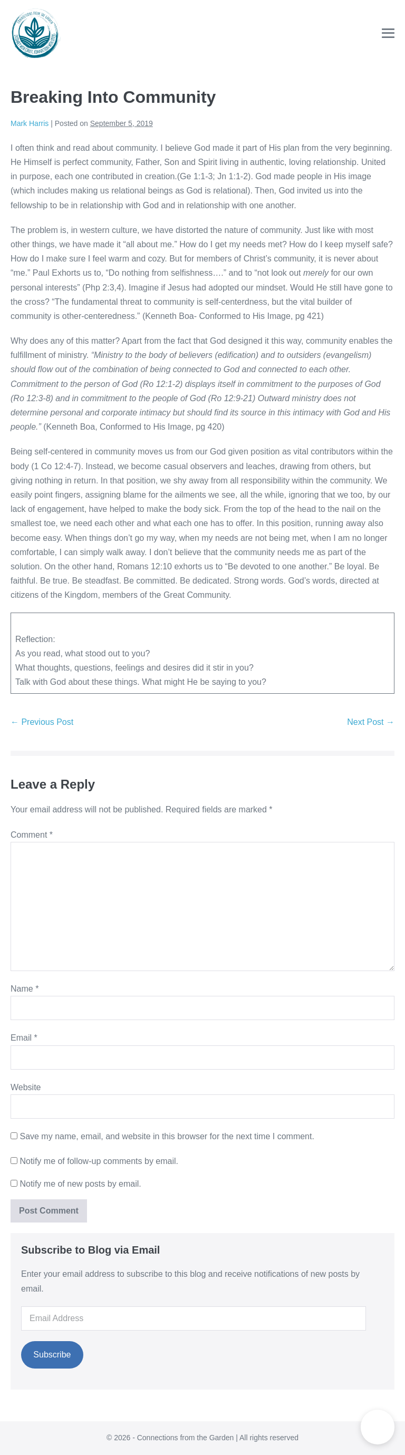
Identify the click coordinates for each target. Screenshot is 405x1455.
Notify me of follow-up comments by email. (99, 1161)
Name (24, 988)
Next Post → (370, 721)
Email (24, 1037)
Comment (32, 834)
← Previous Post (42, 721)
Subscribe (52, 1354)
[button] (377, 1427)
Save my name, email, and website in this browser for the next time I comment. (167, 1136)
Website (26, 1087)
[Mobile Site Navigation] (388, 33)
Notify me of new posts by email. (80, 1183)
